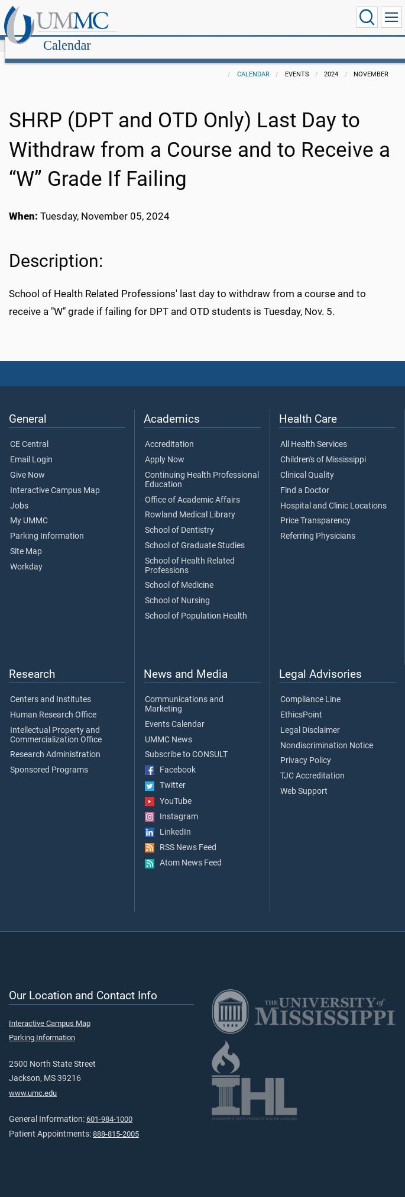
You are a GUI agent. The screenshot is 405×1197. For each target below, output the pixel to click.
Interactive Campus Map (55, 477)
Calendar (181, 19)
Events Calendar (175, 711)
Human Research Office (53, 702)
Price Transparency (315, 508)
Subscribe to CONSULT (186, 741)
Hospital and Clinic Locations (333, 493)
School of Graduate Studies (195, 533)
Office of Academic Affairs (192, 487)
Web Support (304, 778)
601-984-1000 (109, 1106)
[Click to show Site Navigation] (391, 17)
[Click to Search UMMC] (367, 17)
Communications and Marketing (184, 691)
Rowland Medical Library (190, 502)
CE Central (29, 431)
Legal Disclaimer (310, 717)
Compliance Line (310, 686)
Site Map (26, 538)
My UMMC (29, 508)
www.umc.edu (33, 1080)
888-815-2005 (116, 1120)
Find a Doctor (304, 477)
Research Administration (55, 741)
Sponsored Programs (49, 757)
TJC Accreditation (312, 763)
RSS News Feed (180, 834)
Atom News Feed (183, 850)
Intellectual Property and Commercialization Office (56, 722)
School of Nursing (177, 588)
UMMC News (168, 727)
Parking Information (47, 523)
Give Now (27, 462)
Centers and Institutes (50, 686)
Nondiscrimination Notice (326, 733)
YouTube (168, 788)
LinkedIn (168, 819)
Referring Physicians (317, 523)
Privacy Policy (305, 747)
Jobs (19, 493)
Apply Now (164, 447)
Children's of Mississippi (323, 447)
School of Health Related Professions (190, 552)
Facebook (170, 757)
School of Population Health (196, 603)
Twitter (165, 772)
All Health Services (313, 431)
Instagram (171, 804)
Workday (26, 554)
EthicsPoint (301, 702)
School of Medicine (179, 572)
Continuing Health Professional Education (202, 467)
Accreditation (169, 431)
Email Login (31, 447)
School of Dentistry (179, 517)
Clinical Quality (307, 462)
